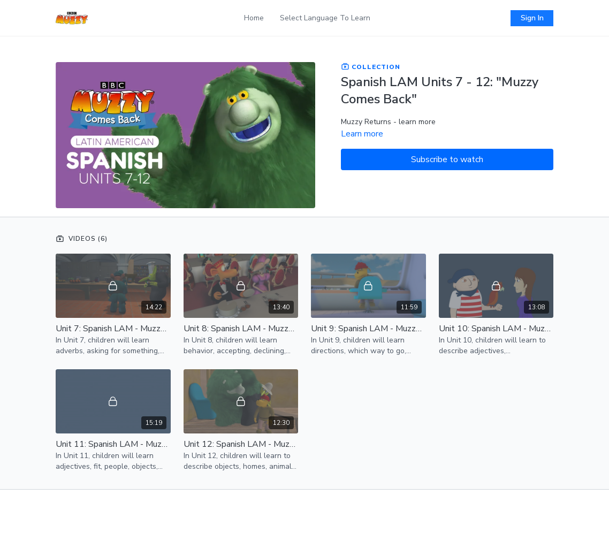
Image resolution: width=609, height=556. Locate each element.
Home (254, 18)
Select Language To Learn (325, 18)
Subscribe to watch (447, 159)
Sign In (532, 18)
